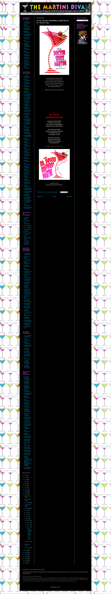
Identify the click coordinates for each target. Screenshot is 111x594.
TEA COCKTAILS (27, 204)
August (27, 508)
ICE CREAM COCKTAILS (27, 355)
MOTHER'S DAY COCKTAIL (28, 301)
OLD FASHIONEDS (27, 237)
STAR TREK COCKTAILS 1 (27, 448)
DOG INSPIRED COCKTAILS (28, 394)
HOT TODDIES (27, 227)
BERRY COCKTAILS (27, 92)
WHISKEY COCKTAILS (27, 64)
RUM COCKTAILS (27, 52)
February (28, 544)
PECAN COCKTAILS (27, 179)
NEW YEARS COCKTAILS (27, 304)
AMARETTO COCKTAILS (27, 22)
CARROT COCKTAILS (27, 104)
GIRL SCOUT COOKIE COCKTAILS (27, 415)
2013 (25, 550)
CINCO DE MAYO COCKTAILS (27, 258)
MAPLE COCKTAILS (27, 158)
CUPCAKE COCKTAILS (27, 352)
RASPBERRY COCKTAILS (27, 198)
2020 (25, 481)
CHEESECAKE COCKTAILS (28, 346)
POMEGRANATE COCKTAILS (28, 189)
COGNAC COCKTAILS (27, 38)
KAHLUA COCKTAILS (27, 48)
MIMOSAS (26, 231)
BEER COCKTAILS (27, 25)
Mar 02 (29, 527)
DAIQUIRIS (27, 220)
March (27, 518)
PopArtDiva (61, 13)
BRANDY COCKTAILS (27, 32)
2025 (25, 475)
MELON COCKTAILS (27, 161)
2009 (25, 558)
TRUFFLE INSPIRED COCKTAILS (27, 366)
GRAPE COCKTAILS (27, 139)
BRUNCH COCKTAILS (27, 391)
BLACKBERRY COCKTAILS (27, 95)
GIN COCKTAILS (27, 41)
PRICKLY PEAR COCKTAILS (28, 192)
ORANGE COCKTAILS (27, 167)
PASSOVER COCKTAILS (27, 307)
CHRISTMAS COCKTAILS (27, 254)
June (27, 512)
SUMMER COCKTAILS (27, 318)
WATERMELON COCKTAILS (28, 208)
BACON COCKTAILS (27, 86)
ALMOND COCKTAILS (27, 76)
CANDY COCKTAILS (27, 342)
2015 (25, 492)
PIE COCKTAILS (27, 358)
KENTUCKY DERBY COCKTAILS (27, 287)
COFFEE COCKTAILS (27, 117)
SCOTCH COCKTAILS (27, 55)
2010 (25, 556)
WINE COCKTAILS (27, 67)
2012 (25, 552)
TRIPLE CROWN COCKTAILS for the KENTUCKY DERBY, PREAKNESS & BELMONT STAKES (28, 461)
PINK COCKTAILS (27, 431)
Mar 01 (29, 541)
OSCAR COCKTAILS (27, 427)
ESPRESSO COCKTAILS (27, 133)
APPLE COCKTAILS (27, 79)
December (28, 496)
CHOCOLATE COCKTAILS (27, 111)
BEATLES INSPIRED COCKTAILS (27, 387)
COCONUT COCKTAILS (27, 114)
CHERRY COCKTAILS (27, 108)
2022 (25, 477)
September (28, 504)
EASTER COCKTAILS (27, 266)
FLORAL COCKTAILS (27, 403)
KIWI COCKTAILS (27, 148)
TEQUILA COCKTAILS (27, 58)
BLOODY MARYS (26, 218)
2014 (25, 494)
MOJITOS (26, 234)
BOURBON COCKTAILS (27, 28)
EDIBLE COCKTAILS (27, 397)
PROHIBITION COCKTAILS (27, 437)
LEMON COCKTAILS (27, 151)
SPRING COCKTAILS (27, 310)
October (28, 502)
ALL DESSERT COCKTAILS (27, 336)
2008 (25, 560)
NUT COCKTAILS (27, 164)
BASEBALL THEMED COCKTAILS (27, 383)
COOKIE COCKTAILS (27, 349)
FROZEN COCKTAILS (27, 406)
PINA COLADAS (26, 240)
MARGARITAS (27, 229)
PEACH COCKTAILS (27, 170)
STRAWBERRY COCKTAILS (28, 201)
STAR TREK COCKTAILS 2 (27, 451)
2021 (25, 479)
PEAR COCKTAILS (27, 176)
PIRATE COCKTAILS (27, 434)
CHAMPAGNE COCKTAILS (27, 35)
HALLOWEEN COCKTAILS (27, 279)
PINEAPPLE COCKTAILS (27, 183)
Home (54, 196)
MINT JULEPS (27, 233)
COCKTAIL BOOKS (25, 13)
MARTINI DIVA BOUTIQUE (37, 13)
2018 (25, 485)
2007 (25, 563)
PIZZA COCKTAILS (27, 186)
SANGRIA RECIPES (26, 243)
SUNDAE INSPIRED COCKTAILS (27, 362)
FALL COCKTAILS (27, 269)
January (28, 547)
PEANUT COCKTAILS (27, 173)
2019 (25, 483)
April (27, 516)
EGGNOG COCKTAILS (27, 129)
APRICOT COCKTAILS (27, 83)
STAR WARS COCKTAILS (27, 454)
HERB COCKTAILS (27, 142)
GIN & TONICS (27, 225)
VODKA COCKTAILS (27, 61)
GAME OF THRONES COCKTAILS (27, 410)
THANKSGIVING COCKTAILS (27, 321)
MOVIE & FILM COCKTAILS (27, 424)
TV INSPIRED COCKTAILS (27, 468)
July (27, 510)
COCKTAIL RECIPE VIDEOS (51, 13)
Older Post (69, 196)
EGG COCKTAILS (27, 126)
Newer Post (40, 196)
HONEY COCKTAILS (27, 145)
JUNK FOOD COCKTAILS (27, 421)
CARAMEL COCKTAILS (27, 101)
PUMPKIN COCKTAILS (27, 195)
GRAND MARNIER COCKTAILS (27, 45)
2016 (25, 490)
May (27, 514)
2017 (25, 487)
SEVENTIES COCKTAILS (27, 440)
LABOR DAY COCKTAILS (27, 290)
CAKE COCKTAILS (27, 339)
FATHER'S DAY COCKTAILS (28, 272)
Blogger (58, 587)
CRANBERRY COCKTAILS (27, 120)
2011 (25, 554)
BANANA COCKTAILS (27, 89)
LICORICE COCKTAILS (27, 154)
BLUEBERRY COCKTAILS (27, 98)
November (28, 499)
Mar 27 (29, 520)
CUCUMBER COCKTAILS (27, 123)
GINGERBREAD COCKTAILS (27, 136)
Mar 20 (29, 522)
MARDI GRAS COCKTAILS (27, 293)
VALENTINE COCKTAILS (27, 324)
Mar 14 (29, 524)
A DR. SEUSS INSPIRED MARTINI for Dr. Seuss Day (29, 534)
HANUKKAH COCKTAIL (27, 283)
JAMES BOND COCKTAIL (27, 418)
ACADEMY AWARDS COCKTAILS (27, 378)
